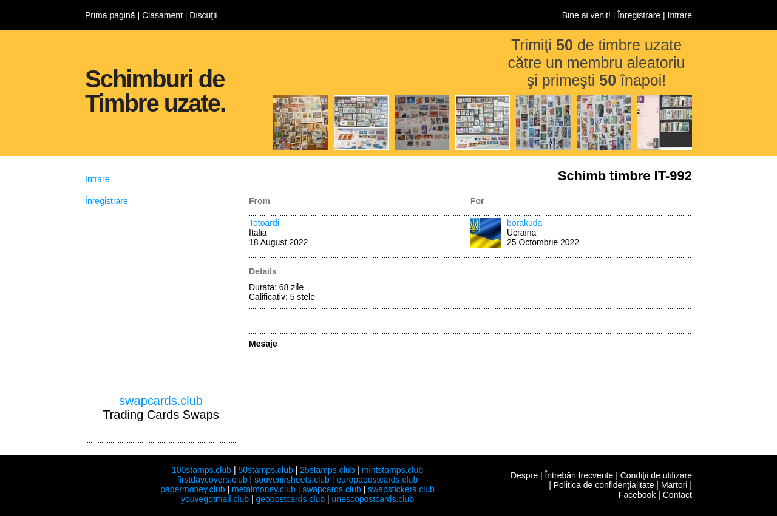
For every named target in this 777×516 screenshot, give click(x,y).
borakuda (524, 223)
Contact (677, 495)
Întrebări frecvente (579, 475)
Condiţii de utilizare (656, 475)
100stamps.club (201, 470)
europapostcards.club (377, 479)
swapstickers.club (401, 489)
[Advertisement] (161, 303)
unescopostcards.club (373, 499)
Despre (524, 475)
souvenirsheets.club (292, 479)
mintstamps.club (392, 470)
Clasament (162, 15)
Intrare (680, 15)
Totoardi (264, 223)
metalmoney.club (264, 489)
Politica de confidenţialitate (604, 485)
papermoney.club (192, 489)
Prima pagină (110, 15)
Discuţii (203, 15)
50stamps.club (265, 470)
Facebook (637, 495)
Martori (674, 485)
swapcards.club (161, 400)
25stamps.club (327, 470)
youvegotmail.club (215, 499)
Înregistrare (638, 15)
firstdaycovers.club (212, 479)
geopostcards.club (290, 499)
